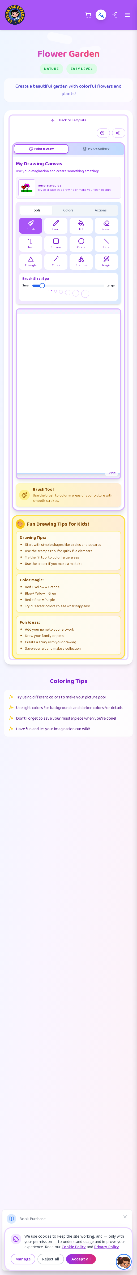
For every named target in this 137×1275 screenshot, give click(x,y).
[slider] (42, 285)
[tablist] (68, 149)
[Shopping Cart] (88, 15)
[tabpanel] (68, 333)
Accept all (81, 1258)
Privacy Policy (106, 1246)
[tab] (41, 149)
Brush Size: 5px (35, 278)
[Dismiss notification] (125, 1216)
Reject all (50, 1258)
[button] (124, 1262)
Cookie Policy (74, 1246)
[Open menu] (127, 15)
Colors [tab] (68, 210)
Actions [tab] (101, 210)
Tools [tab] (36, 210)
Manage (23, 1258)
